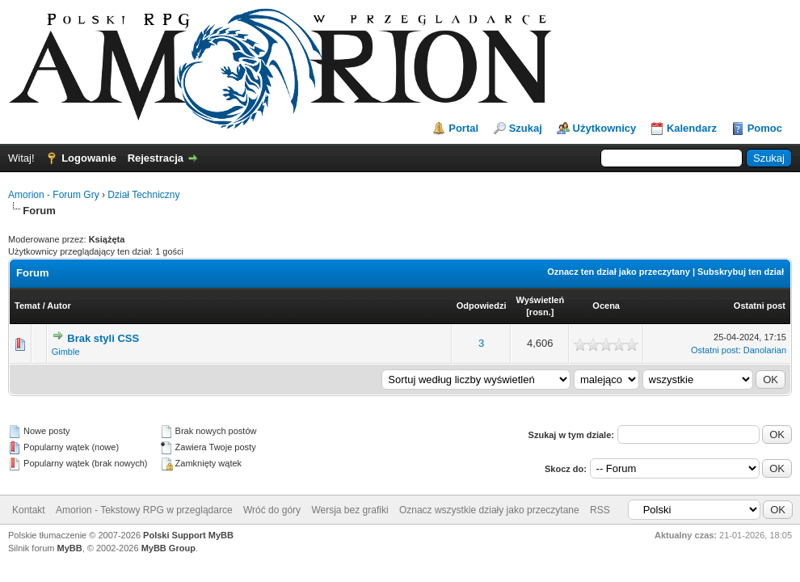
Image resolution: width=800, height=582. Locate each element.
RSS (600, 510)
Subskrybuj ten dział (740, 271)
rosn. (540, 312)
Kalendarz (692, 128)
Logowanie (88, 158)
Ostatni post (759, 305)
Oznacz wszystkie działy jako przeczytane (489, 510)
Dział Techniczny (143, 194)
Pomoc (764, 128)
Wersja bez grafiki (349, 510)
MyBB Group (168, 548)
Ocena (606, 305)
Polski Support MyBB (188, 535)
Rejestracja (155, 158)
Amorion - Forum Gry (53, 194)
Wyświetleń (540, 300)
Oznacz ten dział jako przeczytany (618, 271)
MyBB (69, 548)
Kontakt (28, 510)
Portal (463, 128)
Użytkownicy (605, 128)
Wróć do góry (272, 510)
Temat (27, 305)
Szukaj (525, 128)
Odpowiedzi (482, 305)
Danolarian (764, 350)
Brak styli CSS (103, 338)
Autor (58, 305)
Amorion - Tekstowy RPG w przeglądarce (144, 510)
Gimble (66, 351)
